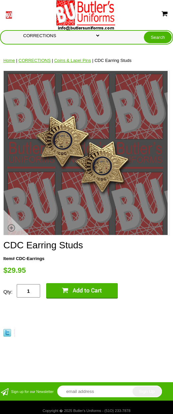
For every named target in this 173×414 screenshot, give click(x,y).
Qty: (8, 292)
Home (9, 60)
